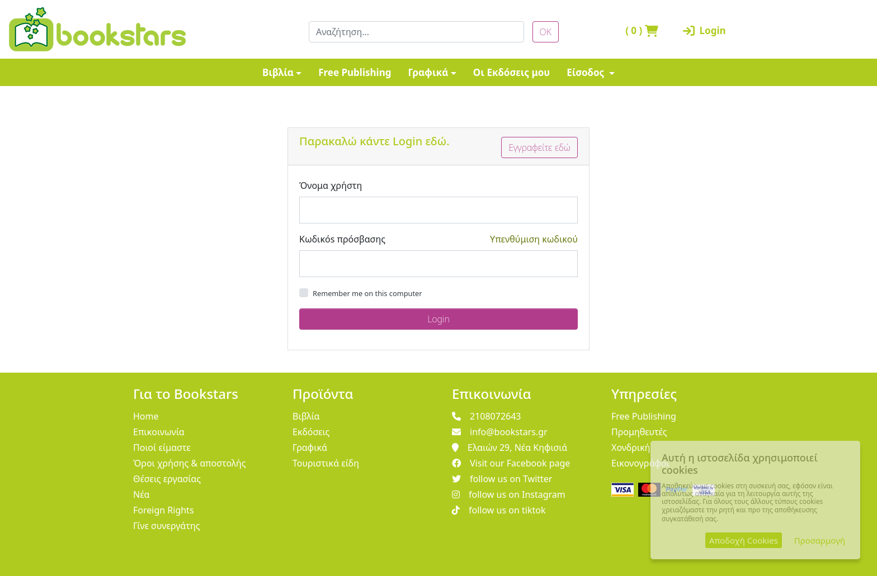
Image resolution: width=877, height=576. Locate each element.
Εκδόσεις (311, 432)
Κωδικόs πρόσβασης (342, 239)
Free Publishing (354, 72)
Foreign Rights (163, 510)
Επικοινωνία (159, 432)
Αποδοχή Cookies (743, 540)
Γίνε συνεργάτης (166, 526)
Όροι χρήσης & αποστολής (189, 463)
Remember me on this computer (367, 293)
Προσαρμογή (819, 540)
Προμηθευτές (639, 432)
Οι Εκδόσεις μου (511, 72)
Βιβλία (278, 72)
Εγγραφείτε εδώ (539, 147)
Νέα (141, 494)
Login (704, 30)
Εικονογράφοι (640, 463)
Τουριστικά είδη (326, 463)
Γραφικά (428, 72)
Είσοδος (587, 72)
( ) (641, 30)
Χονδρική (630, 447)
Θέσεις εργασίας (167, 479)
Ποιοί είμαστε (162, 447)
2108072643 (486, 416)
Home (146, 416)
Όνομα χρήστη (330, 185)
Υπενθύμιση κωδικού (534, 239)
